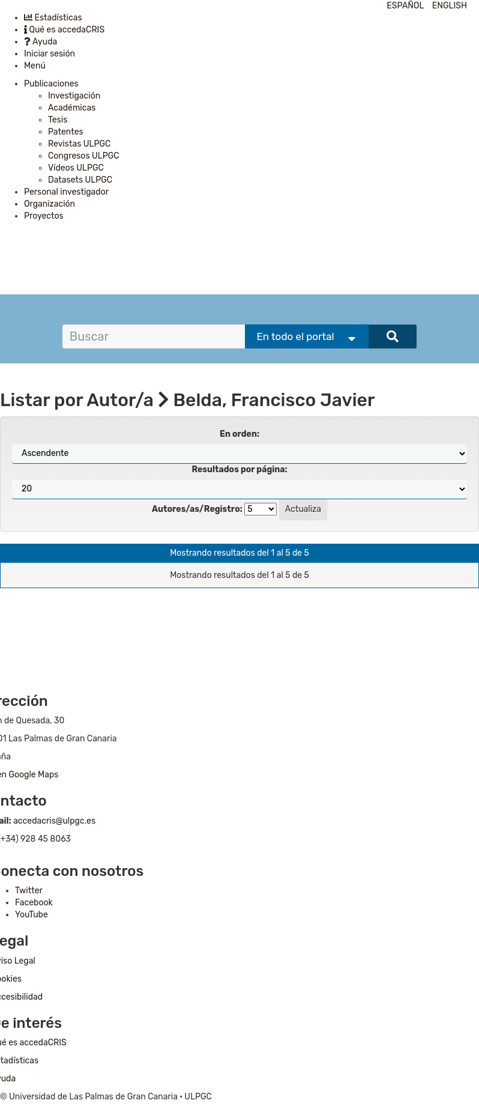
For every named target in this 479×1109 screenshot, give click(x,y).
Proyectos (44, 216)
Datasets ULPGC (80, 180)
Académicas (71, 108)
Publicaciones (51, 84)
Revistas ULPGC (79, 144)
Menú (35, 66)
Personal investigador (66, 192)
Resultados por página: (239, 469)
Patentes (65, 132)
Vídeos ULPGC (76, 168)
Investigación (74, 96)
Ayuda (40, 42)
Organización (49, 204)
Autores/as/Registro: (197, 509)
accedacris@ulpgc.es (54, 821)
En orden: (239, 434)
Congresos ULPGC (83, 156)
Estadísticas (53, 18)
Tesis (57, 120)
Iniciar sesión (49, 54)
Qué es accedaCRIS (64, 30)
